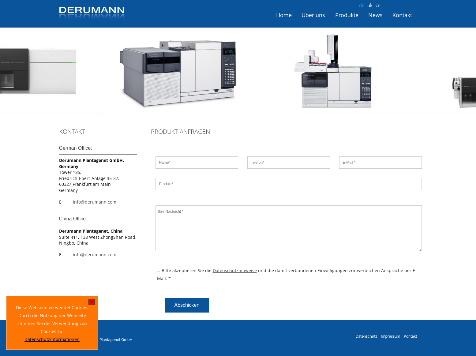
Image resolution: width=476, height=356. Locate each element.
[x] (91, 302)
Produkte (346, 15)
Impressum (390, 336)
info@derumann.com (94, 202)
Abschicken (187, 305)
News (375, 15)
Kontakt (402, 15)
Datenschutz (366, 336)
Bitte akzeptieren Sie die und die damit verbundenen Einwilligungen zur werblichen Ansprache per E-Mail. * (287, 274)
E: (61, 202)
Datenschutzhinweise (235, 270)
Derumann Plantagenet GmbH (107, 340)
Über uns (313, 15)
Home (284, 15)
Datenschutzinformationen (52, 339)
